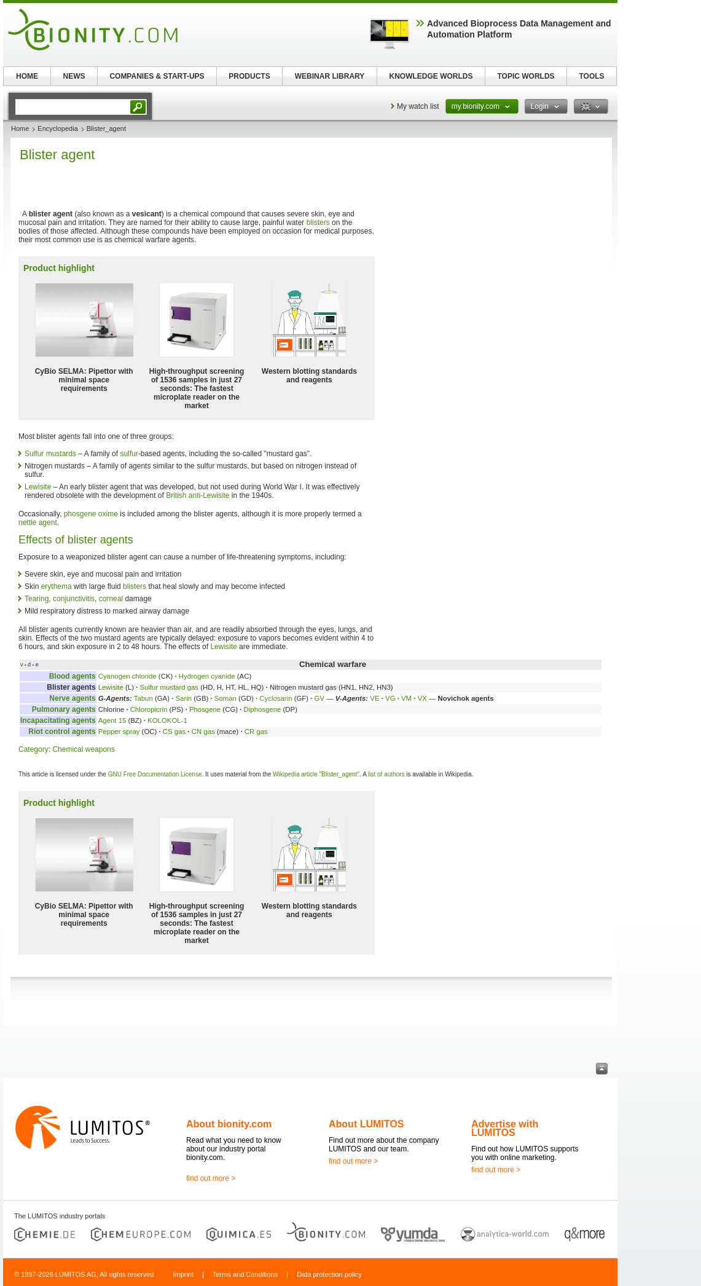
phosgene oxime (91, 514)
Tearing (37, 598)
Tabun (143, 698)
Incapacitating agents (58, 720)
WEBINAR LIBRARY (330, 76)
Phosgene (205, 709)
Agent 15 (112, 720)
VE (374, 698)
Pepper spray (119, 731)
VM (406, 698)
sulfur (129, 453)
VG (390, 698)
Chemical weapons (83, 749)
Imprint (183, 1274)
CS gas (174, 731)
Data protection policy (329, 1274)
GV (319, 698)
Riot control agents (61, 731)
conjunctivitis (74, 598)
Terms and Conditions (245, 1274)
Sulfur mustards (50, 453)
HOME (27, 76)
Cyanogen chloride (127, 676)
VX (422, 698)
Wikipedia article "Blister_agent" (316, 774)
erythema (56, 586)
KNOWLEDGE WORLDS (431, 76)
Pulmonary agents (64, 709)
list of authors (386, 774)
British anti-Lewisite (197, 495)
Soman (225, 698)
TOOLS (591, 76)
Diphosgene (262, 709)
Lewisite (38, 487)
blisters (318, 222)
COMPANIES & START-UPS (156, 76)
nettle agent (37, 522)
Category (33, 749)
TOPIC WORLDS (525, 76)
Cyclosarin (275, 698)
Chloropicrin (149, 709)
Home (20, 128)
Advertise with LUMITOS (504, 1128)
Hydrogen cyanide (207, 676)
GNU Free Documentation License (155, 774)
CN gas (203, 731)
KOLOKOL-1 (167, 720)
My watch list (418, 106)
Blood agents (72, 676)
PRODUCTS (249, 76)
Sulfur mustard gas (168, 687)
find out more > (210, 1178)
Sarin (184, 698)
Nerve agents (72, 698)
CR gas (256, 731)
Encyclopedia (57, 128)
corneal (111, 598)
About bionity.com (229, 1124)
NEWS (74, 76)
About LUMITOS (366, 1124)
